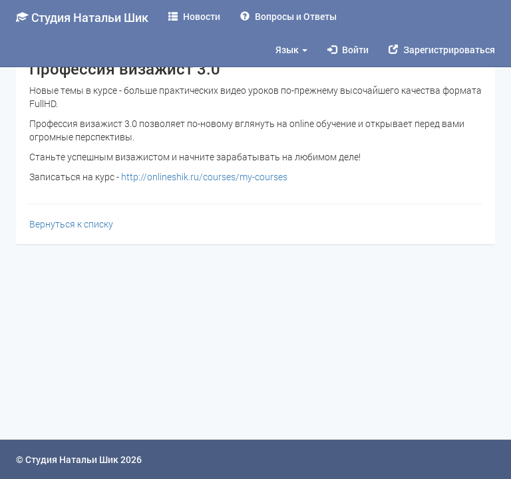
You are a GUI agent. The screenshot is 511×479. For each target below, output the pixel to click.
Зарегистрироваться (442, 49)
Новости (194, 16)
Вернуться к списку (71, 224)
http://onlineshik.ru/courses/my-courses (204, 176)
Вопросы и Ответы (288, 16)
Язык (291, 49)
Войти (348, 49)
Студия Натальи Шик (82, 17)
